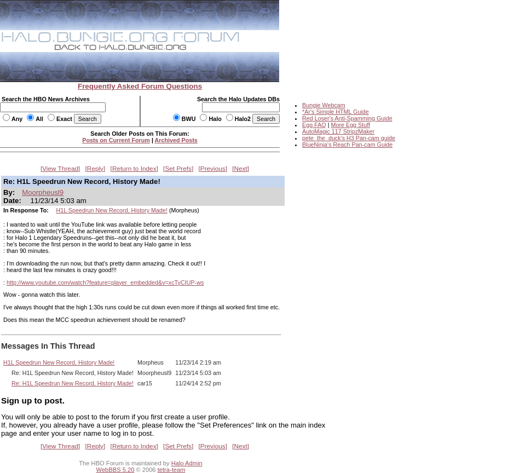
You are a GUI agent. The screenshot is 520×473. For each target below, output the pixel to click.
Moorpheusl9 (42, 192)
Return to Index (134, 168)
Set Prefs (178, 168)
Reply (95, 168)
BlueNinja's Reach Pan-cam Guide (347, 144)
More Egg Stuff (350, 125)
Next (240, 168)
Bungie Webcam (323, 105)
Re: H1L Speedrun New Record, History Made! (72, 383)
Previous (213, 168)
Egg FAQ (314, 125)
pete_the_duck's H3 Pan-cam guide (348, 138)
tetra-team (172, 469)
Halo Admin (187, 463)
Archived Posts (176, 140)
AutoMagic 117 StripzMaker (338, 131)
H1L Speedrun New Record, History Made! (111, 210)
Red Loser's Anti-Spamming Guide (347, 118)
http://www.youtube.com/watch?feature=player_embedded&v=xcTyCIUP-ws (105, 282)
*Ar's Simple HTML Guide (335, 111)
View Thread (60, 168)
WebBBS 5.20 (115, 469)
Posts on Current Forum (116, 140)
